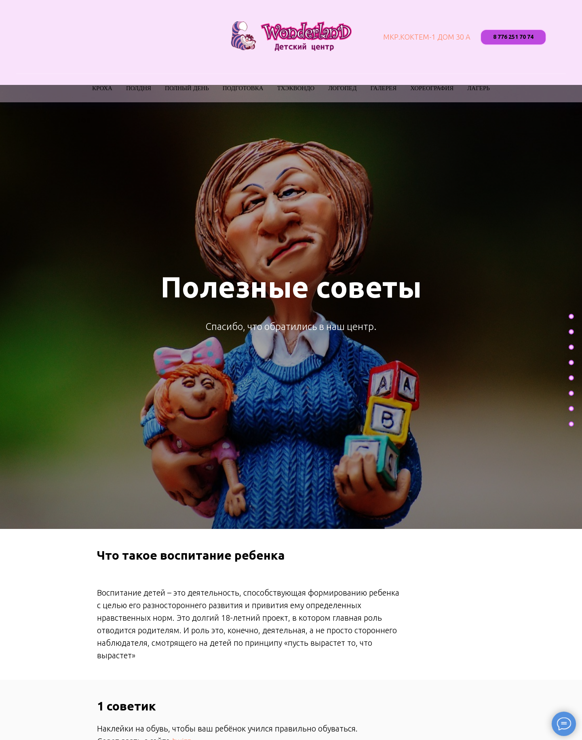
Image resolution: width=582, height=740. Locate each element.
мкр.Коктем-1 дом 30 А (426, 37)
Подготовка (243, 88)
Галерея (384, 88)
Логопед (342, 88)
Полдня (138, 88)
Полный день (187, 88)
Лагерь (478, 88)
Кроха (102, 88)
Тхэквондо (295, 88)
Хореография (431, 88)
